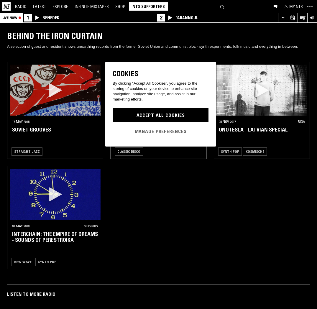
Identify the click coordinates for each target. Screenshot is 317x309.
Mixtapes (92, 6)
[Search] (222, 6)
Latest (39, 6)
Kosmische (255, 151)
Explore (60, 6)
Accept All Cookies (161, 115)
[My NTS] (293, 6)
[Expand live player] (283, 18)
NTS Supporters (148, 6)
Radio (21, 6)
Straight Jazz (27, 151)
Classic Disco (128, 151)
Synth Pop (230, 151)
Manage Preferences (161, 131)
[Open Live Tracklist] (302, 18)
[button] (55, 90)
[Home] (6, 6)
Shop (120, 6)
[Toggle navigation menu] (310, 6)
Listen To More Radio (31, 294)
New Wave (23, 261)
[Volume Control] (312, 18)
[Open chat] (275, 6)
